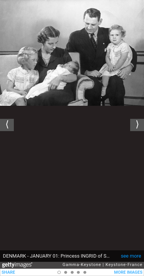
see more (131, 256)
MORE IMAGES (128, 272)
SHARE (8, 272)
